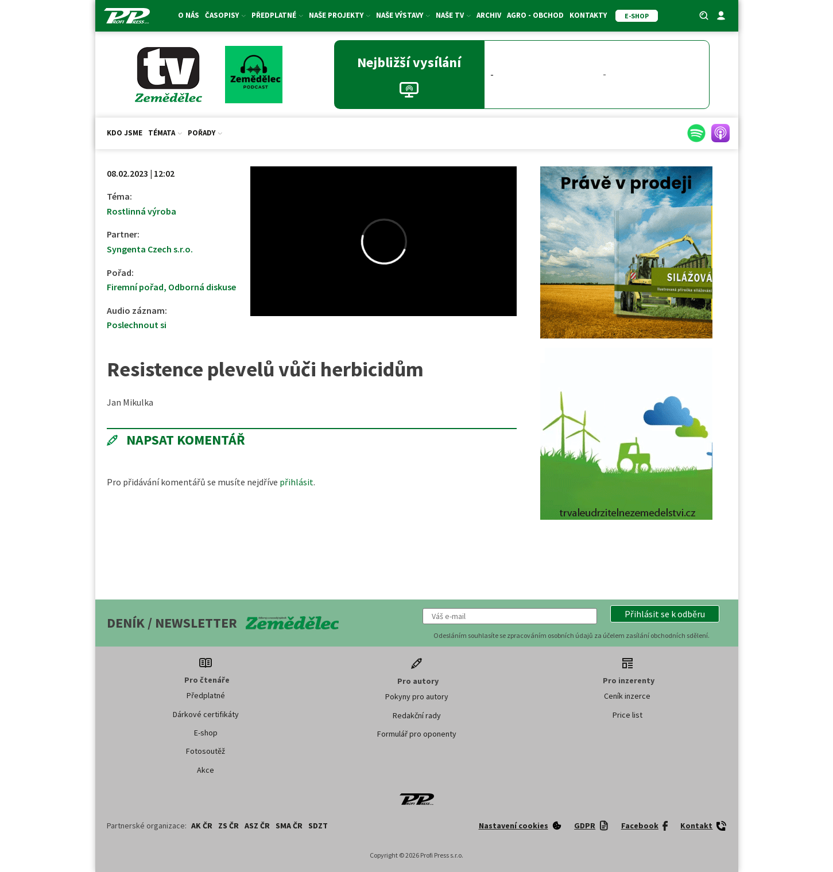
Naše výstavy (403, 15)
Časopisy (225, 15)
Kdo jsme (124, 133)
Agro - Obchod (535, 15)
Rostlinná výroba (141, 211)
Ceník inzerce (627, 696)
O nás (188, 15)
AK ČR (201, 825)
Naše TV (453, 15)
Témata (165, 133)
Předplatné (277, 15)
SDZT (318, 825)
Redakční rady (417, 715)
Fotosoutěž (205, 751)
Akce (205, 770)
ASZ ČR (257, 825)
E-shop (206, 732)
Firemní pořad (135, 287)
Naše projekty (339, 15)
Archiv (488, 15)
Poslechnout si (136, 324)
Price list (627, 715)
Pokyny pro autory (416, 696)
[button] (664, 613)
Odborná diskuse (202, 287)
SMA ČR (289, 825)
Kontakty (588, 15)
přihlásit (296, 482)
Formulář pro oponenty (416, 734)
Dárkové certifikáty (206, 714)
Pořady (205, 133)
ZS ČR (228, 825)
